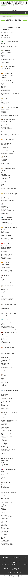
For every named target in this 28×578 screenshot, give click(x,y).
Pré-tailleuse (3, 370)
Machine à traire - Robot (6, 398)
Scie (2, 296)
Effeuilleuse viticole (5, 364)
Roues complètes (5, 487)
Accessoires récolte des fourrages (8, 135)
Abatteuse (3, 293)
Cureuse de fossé (5, 109)
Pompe (2, 279)
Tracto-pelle (3, 505)
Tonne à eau (4, 237)
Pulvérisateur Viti (4, 360)
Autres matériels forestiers (7, 298)
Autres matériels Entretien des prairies (9, 115)
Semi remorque (4, 541)
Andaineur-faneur (5, 58)
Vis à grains (3, 384)
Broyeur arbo (4, 307)
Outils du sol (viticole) (5, 363)
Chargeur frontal (4, 440)
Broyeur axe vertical (5, 248)
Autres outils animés (5, 163)
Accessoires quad (5, 528)
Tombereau (3, 511)
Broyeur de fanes (5, 344)
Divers (2, 100)
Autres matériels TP (5, 515)
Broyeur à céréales (5, 102)
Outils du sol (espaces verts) (7, 416)
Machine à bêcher (5, 162)
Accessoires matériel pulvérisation (8, 223)
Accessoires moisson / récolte (7, 151)
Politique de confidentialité (16, 575)
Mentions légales (7, 575)
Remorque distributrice (6, 90)
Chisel (2, 184)
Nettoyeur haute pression (6, 400)
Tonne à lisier (4, 266)
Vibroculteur (3, 181)
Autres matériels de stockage (7, 386)
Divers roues (4, 489)
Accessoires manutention (6, 455)
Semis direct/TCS (4, 207)
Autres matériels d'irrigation (7, 282)
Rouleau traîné (4, 197)
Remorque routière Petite (6, 543)
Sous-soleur (3, 180)
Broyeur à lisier (4, 405)
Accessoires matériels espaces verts (9, 420)
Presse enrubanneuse (6, 125)
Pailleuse (3, 87)
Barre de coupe (4, 144)
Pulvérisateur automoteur (6, 219)
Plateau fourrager (5, 232)
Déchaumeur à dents (5, 175)
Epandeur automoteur (6, 269)
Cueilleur (3, 146)
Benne (2, 231)
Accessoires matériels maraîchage (8, 329)
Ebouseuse (3, 111)
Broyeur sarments (5, 357)
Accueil (3, 16)
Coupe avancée (4, 147)
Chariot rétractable (5, 452)
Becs (2, 131)
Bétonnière (3, 395)
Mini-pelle (3, 508)
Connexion (2, 0)
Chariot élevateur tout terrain (7, 436)
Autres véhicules (4, 530)
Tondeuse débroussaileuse (7, 428)
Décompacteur (4, 178)
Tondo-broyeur (4, 423)
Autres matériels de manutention (8, 449)
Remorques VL (4, 525)
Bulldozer (3, 514)
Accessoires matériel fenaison (7, 61)
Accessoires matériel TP (6, 516)
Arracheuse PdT (4, 336)
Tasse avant (3, 196)
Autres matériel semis (6, 212)
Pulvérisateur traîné (5, 220)
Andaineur (3, 55)
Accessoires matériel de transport (8, 239)
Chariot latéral (4, 453)
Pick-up (2, 133)
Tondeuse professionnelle (6, 430)
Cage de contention (5, 68)
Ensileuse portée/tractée (6, 128)
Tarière (2, 114)
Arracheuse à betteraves (6, 315)
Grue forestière (4, 289)
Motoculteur (3, 414)
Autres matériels (4, 103)
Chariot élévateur (5, 445)
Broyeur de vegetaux (5, 424)
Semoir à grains (4, 213)
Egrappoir (3, 477)
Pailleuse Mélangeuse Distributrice (8, 94)
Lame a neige (4, 253)
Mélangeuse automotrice (6, 84)
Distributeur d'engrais (5, 267)
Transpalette (4, 443)
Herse (2, 182)
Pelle (2, 506)
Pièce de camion (4, 464)
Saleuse (2, 426)
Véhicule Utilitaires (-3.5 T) (6, 531)
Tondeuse (3, 417)
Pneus (2, 484)
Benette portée (4, 394)
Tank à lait (3, 402)
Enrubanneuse (4, 53)
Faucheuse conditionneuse (7, 52)
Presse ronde (4, 124)
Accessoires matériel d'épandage (8, 271)
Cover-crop (3, 174)
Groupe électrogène (5, 397)
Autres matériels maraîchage (7, 327)
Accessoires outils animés (6, 165)
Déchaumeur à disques (6, 177)
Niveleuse (3, 512)
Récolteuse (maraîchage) (6, 326)
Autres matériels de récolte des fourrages (10, 134)
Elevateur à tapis (4, 382)
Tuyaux (2, 280)
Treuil (2, 295)
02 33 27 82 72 (5, 13)
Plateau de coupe (5, 427)
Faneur (2, 56)
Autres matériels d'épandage (7, 270)
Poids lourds (3, 524)
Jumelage (3, 486)
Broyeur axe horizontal (6, 247)
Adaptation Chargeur (5, 450)
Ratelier (2, 404)
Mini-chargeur (4, 437)
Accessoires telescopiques (7, 447)
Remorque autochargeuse (7, 127)
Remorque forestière (5, 291)
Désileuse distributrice (6, 79)
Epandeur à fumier (5, 264)
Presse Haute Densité (6, 121)
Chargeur (3, 504)
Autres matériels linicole (6, 350)
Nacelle (2, 439)
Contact (17, 13)
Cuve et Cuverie (4, 478)
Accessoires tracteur (5, 37)
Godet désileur (4, 77)
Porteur (2, 292)
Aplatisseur (3, 392)
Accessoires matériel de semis (7, 210)
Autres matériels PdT (5, 342)
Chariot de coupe (5, 150)
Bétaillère (3, 234)
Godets (2, 462)
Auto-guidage (4, 45)
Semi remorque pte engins (7, 544)
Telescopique (4, 442)
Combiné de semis (5, 209)
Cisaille (2, 465)
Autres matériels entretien (6, 254)
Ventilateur (3, 385)
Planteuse (3, 324)
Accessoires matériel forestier (7, 299)
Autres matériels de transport (7, 238)
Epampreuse (4, 366)
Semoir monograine (5, 206)
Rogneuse (3, 361)
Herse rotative (4, 159)
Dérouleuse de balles (5, 92)
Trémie (2, 381)
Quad (2, 527)
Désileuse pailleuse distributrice (8, 80)
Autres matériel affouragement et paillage (10, 93)
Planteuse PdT (4, 339)
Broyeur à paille (4, 149)
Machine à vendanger (5, 359)
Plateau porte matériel (6, 235)
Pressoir (3, 474)
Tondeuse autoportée (6, 421)
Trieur (2, 341)
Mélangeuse (3, 86)
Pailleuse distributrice (5, 89)
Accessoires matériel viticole (7, 369)
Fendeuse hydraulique (6, 288)
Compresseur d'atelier (6, 401)
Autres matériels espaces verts (8, 418)
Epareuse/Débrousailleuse (7, 245)
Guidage (3, 43)
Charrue (2, 172)
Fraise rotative (4, 160)
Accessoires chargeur (5, 446)
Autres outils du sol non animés (8, 187)
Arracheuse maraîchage (6, 321)
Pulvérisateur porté (5, 222)
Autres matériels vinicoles (6, 476)
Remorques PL (4, 495)
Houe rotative (4, 190)
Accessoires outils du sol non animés (9, 188)
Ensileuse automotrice (6, 130)
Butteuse (3, 338)
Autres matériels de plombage (7, 200)
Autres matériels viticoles (6, 367)
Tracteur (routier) (5, 540)
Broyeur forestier (5, 301)
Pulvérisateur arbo (5, 308)
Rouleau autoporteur (5, 198)
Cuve (2, 379)
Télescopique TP (4, 518)
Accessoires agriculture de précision (9, 46)
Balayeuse (3, 257)
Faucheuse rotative (5, 62)
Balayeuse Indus (4, 251)
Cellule (2, 378)
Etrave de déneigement (6, 258)
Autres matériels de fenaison (7, 59)
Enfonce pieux (4, 112)
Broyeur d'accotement (6, 250)
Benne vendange (4, 473)
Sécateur (3, 309)
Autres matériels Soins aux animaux (9, 69)
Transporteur (4, 534)
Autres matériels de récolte (7, 153)
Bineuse (3, 185)
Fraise (2, 323)
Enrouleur (3, 277)
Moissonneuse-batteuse (6, 141)
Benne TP (3, 229)
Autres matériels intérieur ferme (8, 407)
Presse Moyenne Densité (6, 122)
